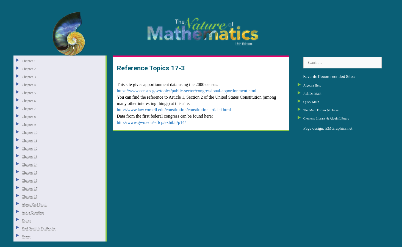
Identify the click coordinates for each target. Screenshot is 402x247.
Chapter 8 (29, 117)
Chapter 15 (29, 172)
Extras (26, 220)
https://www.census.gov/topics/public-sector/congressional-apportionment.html (186, 90)
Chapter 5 (29, 93)
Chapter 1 (29, 61)
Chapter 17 (29, 188)
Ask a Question (33, 212)
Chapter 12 (29, 148)
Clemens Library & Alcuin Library (326, 118)
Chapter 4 (29, 85)
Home (26, 236)
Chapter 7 (29, 109)
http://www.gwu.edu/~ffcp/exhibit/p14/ (151, 122)
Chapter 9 (29, 125)
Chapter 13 (29, 156)
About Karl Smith (34, 204)
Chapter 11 (29, 140)
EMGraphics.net (339, 128)
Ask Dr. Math (312, 94)
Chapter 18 (29, 196)
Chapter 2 (29, 69)
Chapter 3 (29, 77)
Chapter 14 (29, 164)
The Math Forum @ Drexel (321, 110)
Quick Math (311, 102)
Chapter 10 (29, 133)
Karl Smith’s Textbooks (39, 228)
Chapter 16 (29, 180)
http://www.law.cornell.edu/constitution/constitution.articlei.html (174, 109)
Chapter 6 (29, 101)
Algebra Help (312, 85)
